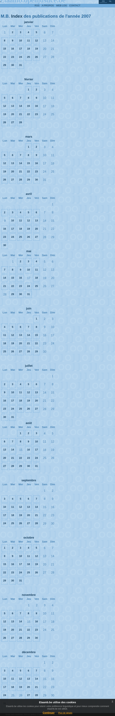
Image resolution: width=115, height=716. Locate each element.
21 (20, 114)
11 (28, 40)
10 (20, 40)
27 (12, 122)
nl (110, 1)
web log (61, 5)
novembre (29, 594)
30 (12, 65)
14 (20, 105)
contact (74, 5)
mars (28, 136)
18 (28, 48)
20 (12, 114)
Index (16, 16)
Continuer (49, 712)
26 (36, 56)
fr (103, 1)
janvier (28, 22)
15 (4, 48)
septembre (29, 480)
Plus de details (65, 713)
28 (20, 122)
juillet (29, 365)
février (28, 79)
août (29, 423)
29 (4, 65)
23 (12, 56)
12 (36, 40)
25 (28, 56)
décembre (29, 652)
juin (28, 308)
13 (12, 105)
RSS (37, 5)
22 (4, 56)
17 (20, 48)
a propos (48, 5)
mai (28, 251)
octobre (29, 537)
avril (29, 193)
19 (36, 48)
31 (20, 65)
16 (12, 48)
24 (20, 56)
